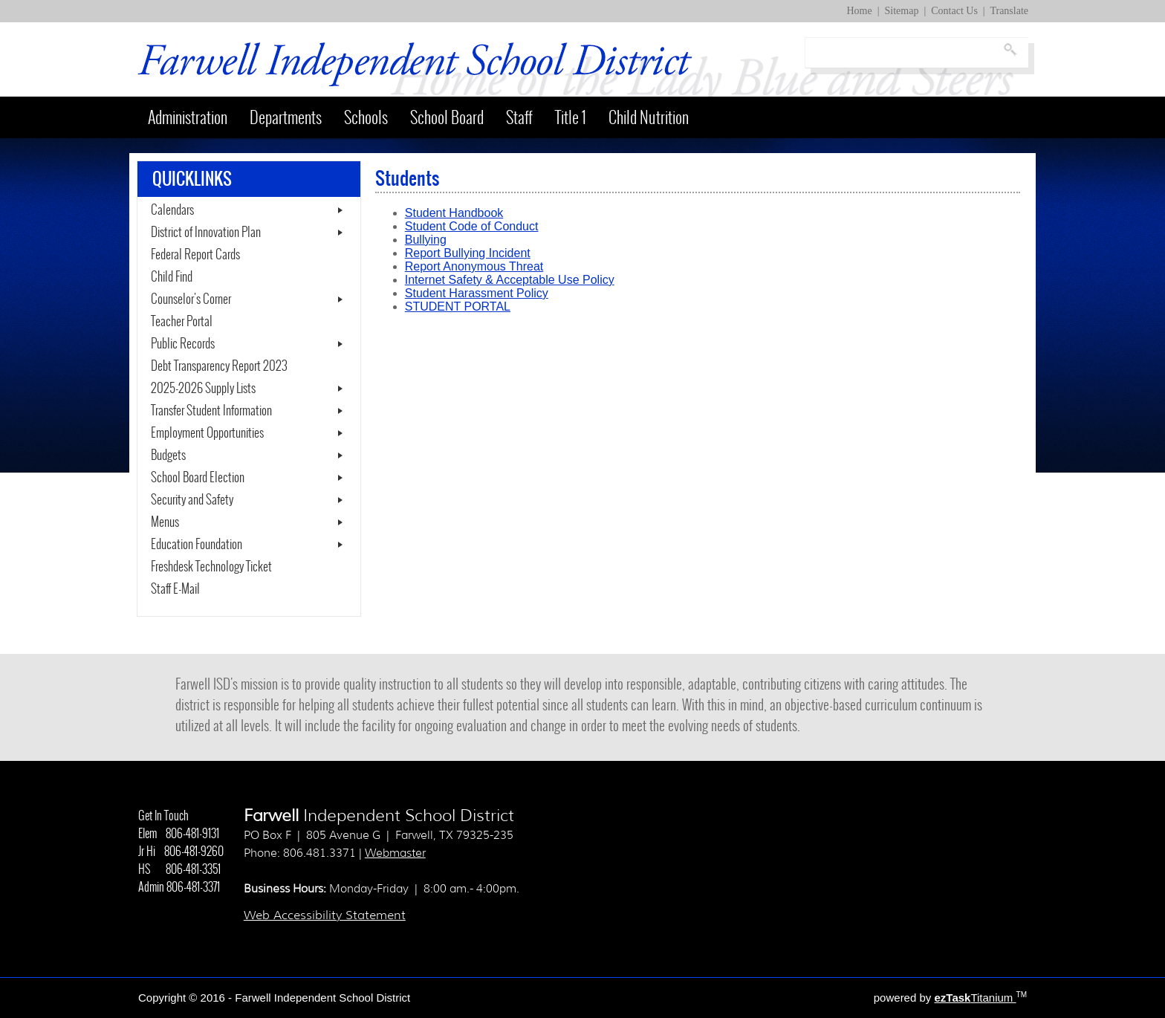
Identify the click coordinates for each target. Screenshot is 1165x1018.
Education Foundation (196, 545)
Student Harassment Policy (476, 293)
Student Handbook (454, 213)
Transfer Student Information (211, 411)
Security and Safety (192, 500)
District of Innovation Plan (206, 232)
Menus (165, 522)
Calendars (172, 210)
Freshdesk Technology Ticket (229, 567)
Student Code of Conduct (472, 226)
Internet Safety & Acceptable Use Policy (509, 279)
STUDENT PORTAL (457, 306)
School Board (447, 117)
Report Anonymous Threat (474, 266)
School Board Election (197, 478)
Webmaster (395, 853)
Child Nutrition (649, 117)
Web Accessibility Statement (325, 915)
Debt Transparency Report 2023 (242, 366)
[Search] (903, 53)
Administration (187, 117)
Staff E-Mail (193, 589)
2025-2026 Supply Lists (203, 389)
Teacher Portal (199, 322)
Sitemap (902, 10)
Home (859, 10)
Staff (519, 117)
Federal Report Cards (195, 255)
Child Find (171, 277)
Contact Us (954, 10)
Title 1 (570, 117)
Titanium (975, 997)
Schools (366, 117)
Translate (1009, 10)
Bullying (426, 239)
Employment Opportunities (207, 433)
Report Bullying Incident (467, 253)
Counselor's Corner (191, 299)
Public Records (183, 344)
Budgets (168, 455)
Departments (286, 117)
